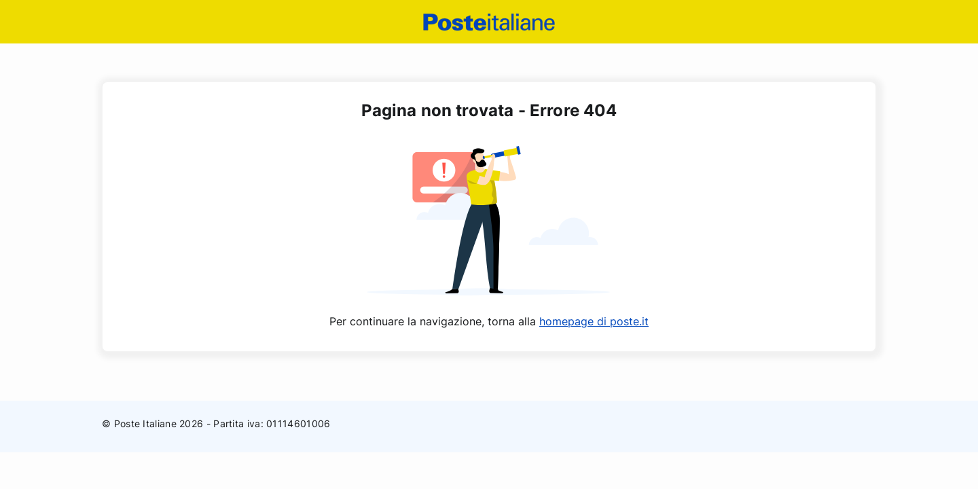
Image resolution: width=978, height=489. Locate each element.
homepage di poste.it (594, 321)
